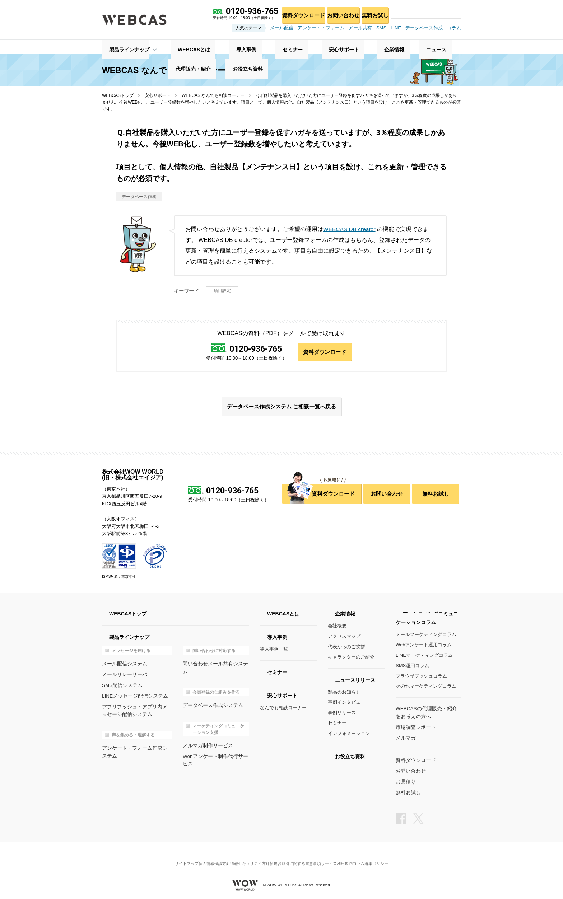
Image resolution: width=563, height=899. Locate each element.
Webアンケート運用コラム (424, 647)
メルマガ (405, 738)
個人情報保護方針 (205, 858)
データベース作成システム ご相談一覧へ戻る (281, 408)
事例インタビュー (346, 704)
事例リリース (342, 714)
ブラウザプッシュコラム (421, 677)
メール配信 (281, 28)
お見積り (405, 781)
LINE (396, 28)
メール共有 (360, 28)
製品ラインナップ (122, 47)
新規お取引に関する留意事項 (298, 858)
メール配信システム (123, 665)
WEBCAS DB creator (350, 229)
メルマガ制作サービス (206, 738)
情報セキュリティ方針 (247, 858)
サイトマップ (172, 858)
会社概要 (337, 628)
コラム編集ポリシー (385, 858)
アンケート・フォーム (321, 28)
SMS (381, 28)
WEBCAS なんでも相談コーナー (213, 95)
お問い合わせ (336, 12)
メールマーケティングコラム (426, 636)
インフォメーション (349, 735)
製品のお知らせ (344, 694)
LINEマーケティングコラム (424, 657)
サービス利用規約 (346, 858)
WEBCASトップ (118, 95)
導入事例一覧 (274, 651)
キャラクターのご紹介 (351, 658)
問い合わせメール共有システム (215, 665)
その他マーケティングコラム (426, 688)
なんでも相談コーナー (283, 709)
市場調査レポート (414, 728)
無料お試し (372, 12)
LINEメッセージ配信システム (133, 696)
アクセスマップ (344, 638)
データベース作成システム (211, 699)
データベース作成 (424, 28)
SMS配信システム (121, 686)
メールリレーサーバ (123, 676)
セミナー (337, 724)
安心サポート (158, 95)
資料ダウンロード (292, 12)
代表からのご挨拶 (346, 648)
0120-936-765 (254, 349)
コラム (454, 28)
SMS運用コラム (412, 667)
